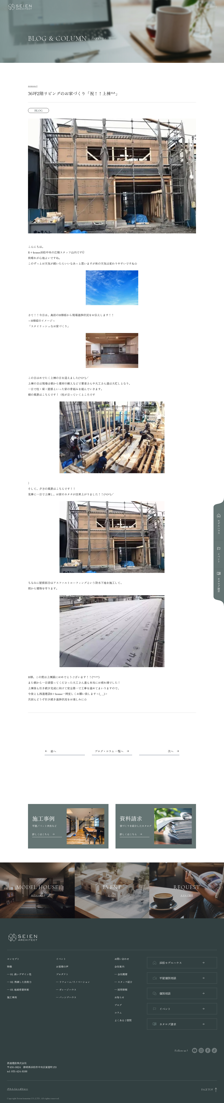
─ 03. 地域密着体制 (18, 989)
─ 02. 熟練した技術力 (19, 982)
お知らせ (119, 997)
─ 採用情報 (120, 989)
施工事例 (12, 997)
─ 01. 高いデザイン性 (19, 974)
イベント (61, 959)
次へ (170, 751)
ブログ (118, 1005)
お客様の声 (62, 966)
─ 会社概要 (120, 974)
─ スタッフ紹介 (123, 982)
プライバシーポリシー (17, 1089)
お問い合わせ (121, 959)
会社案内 (119, 966)
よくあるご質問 (123, 1020)
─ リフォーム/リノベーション (73, 982)
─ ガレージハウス (66, 989)
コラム (118, 1012)
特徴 (9, 966)
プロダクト (62, 974)
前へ (53, 751)
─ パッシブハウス (66, 997)
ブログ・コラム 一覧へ (112, 751)
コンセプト (13, 959)
